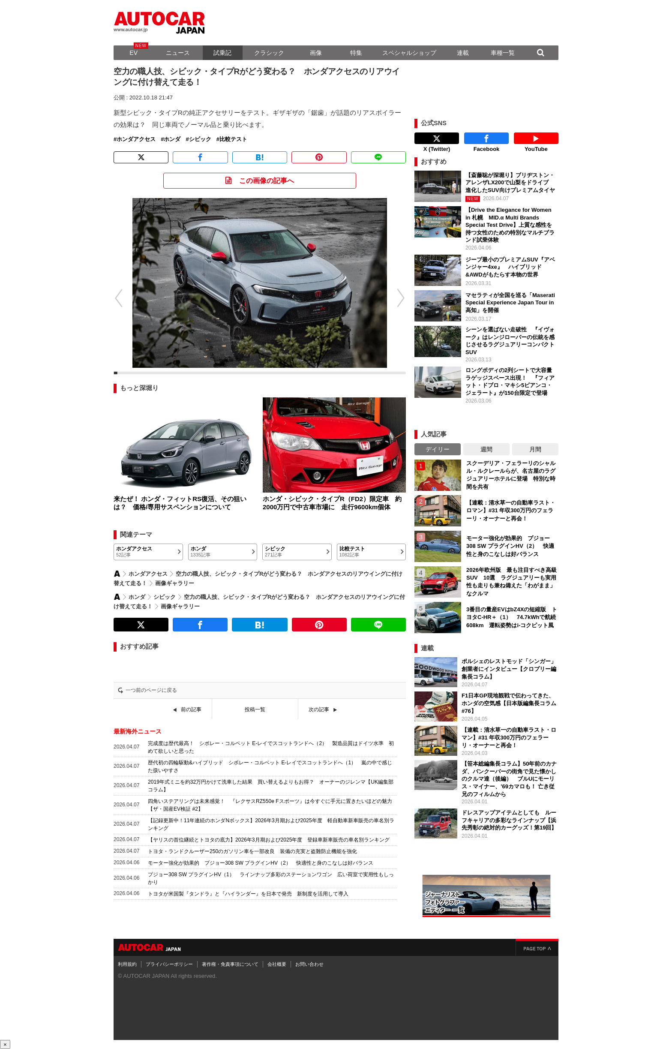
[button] (114, 298)
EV (133, 52)
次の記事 (319, 709)
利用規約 (127, 964)
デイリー (438, 449)
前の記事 (191, 709)
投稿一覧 (255, 709)
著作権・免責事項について (230, 964)
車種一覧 (503, 52)
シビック (200, 139)
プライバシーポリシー (169, 964)
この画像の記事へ (266, 180)
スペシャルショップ (409, 52)
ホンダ (172, 139)
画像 (316, 52)
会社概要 (276, 964)
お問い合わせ (309, 964)
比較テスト (233, 139)
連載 (463, 52)
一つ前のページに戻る (151, 690)
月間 (535, 449)
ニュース (178, 52)
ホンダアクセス (136, 139)
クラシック (269, 52)
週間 (486, 449)
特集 (356, 52)
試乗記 (222, 52)
